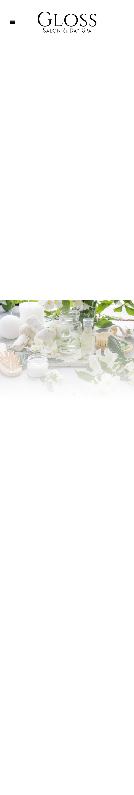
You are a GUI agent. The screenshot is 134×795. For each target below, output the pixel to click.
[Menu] (13, 22)
